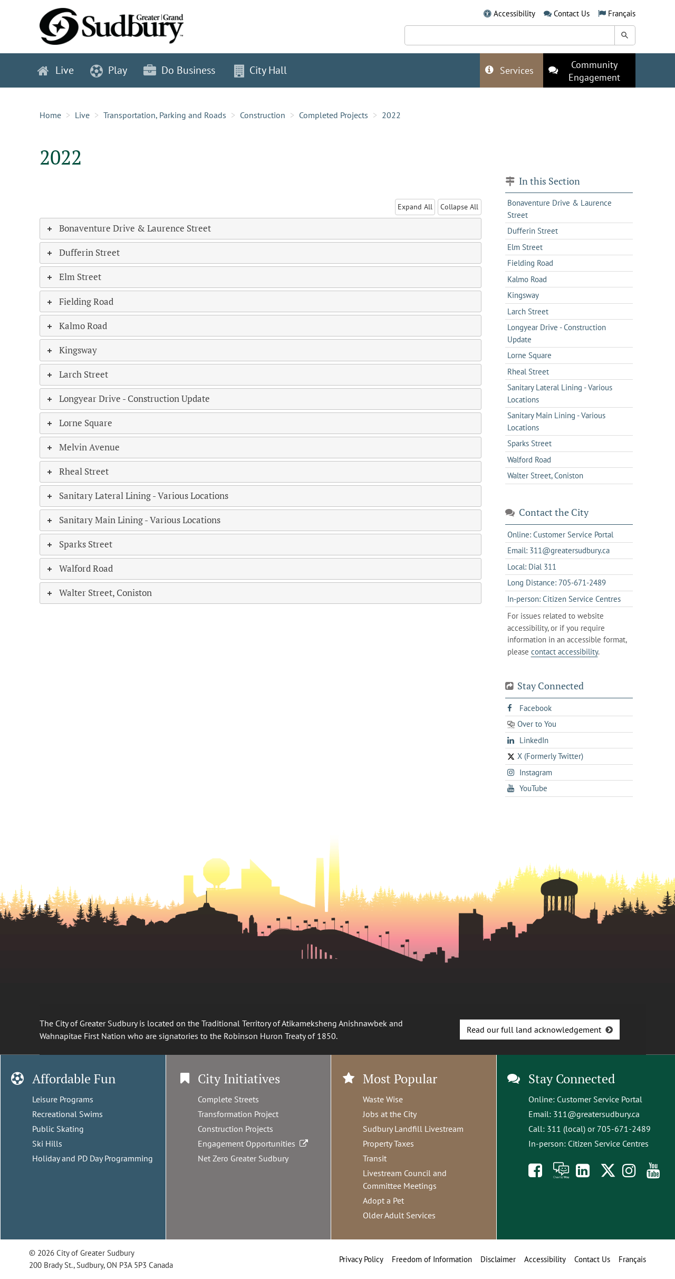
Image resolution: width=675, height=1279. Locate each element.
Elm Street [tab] (73, 277)
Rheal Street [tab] (77, 471)
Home (50, 115)
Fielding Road (530, 263)
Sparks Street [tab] (78, 544)
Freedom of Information (432, 1259)
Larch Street (527, 311)
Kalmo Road (527, 279)
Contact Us (572, 13)
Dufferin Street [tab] (82, 252)
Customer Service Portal (599, 1099)
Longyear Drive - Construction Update (556, 333)
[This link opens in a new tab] (589, 70)
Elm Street (525, 247)
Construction (262, 115)
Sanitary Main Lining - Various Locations (556, 421)
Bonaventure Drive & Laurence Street (559, 209)
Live (82, 115)
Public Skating (58, 1128)
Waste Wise (383, 1099)
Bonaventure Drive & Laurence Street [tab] (128, 228)
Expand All (415, 206)
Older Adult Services (399, 1215)
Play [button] (108, 70)
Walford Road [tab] (79, 568)
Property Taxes (388, 1143)
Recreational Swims (67, 1114)
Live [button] (55, 70)
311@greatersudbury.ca (596, 1114)
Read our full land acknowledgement (534, 1029)
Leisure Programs (62, 1099)
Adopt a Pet (383, 1200)
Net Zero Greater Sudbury (243, 1158)
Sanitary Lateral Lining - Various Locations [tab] (136, 495)
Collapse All (459, 206)
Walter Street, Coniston (545, 475)
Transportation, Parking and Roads (164, 115)
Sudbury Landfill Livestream (413, 1128)
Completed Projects (333, 115)
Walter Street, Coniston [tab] (98, 592)
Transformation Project (238, 1114)
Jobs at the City (390, 1114)
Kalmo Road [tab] (76, 326)
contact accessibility (564, 652)
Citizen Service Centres (608, 1143)
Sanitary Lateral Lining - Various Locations (559, 393)
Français (621, 13)
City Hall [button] (260, 70)
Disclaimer (498, 1259)
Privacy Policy (361, 1259)
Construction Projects (235, 1128)
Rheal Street (528, 372)
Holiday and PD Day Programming (92, 1158)
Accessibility (514, 13)
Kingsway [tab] (71, 350)
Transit (375, 1158)
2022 (391, 115)
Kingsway (523, 295)
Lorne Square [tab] (78, 423)
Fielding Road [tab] (79, 301)
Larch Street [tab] (76, 374)
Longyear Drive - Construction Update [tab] (127, 398)
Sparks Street (529, 443)
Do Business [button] (179, 70)
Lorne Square (529, 355)
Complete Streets (228, 1099)
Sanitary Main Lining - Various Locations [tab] (132, 520)
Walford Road (529, 460)
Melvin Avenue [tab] (82, 447)
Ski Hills (47, 1143)
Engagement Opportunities (254, 1143)
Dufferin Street (532, 231)
